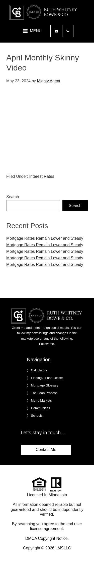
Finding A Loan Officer (47, 378)
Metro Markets (41, 400)
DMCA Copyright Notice (46, 538)
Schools (37, 415)
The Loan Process (44, 393)
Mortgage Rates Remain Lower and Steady (44, 238)
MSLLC (64, 548)
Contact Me (46, 449)
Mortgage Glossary (45, 385)
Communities (40, 408)
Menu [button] (36, 31)
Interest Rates (41, 176)
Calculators (39, 370)
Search (12, 197)
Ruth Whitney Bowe (47, 12)
